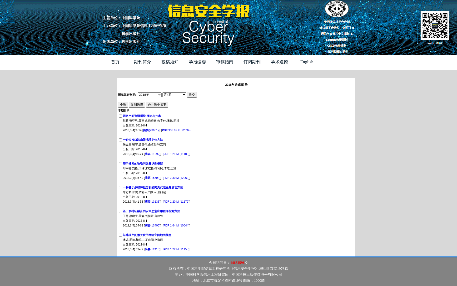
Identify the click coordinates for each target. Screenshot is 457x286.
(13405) (152, 225)
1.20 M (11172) (176, 201)
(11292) (152, 154)
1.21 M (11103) (176, 154)
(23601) (151, 130)
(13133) (152, 201)
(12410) (152, 249)
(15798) (152, 178)
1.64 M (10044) (176, 225)
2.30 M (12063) (176, 178)
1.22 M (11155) (176, 249)
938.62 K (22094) (176, 130)
